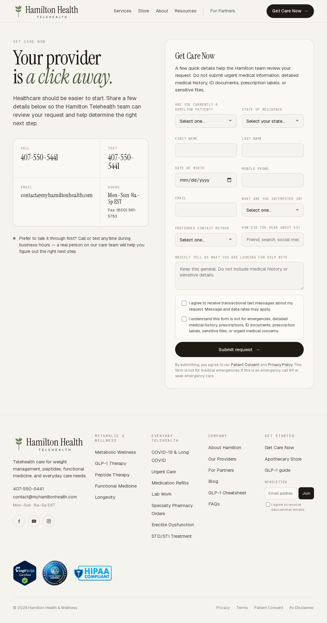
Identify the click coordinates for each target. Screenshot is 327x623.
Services (122, 11)
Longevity (105, 497)
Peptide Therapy (112, 475)
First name (186, 138)
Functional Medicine (116, 486)
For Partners (222, 11)
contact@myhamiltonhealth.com (57, 195)
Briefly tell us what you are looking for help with (231, 257)
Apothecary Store (283, 459)
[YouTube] (34, 521)
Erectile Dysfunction (173, 525)
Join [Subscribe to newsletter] (306, 493)
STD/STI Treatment (172, 536)
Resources (186, 11)
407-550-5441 (39, 157)
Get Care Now (290, 11)
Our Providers (222, 459)
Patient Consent (245, 364)
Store (143, 11)
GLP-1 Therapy (110, 463)
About (162, 11)
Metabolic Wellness (115, 452)
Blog (213, 481)
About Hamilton (224, 447)
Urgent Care (164, 472)
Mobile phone (255, 168)
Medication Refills (170, 483)
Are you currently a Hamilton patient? (196, 107)
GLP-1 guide (277, 470)
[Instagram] (49, 521)
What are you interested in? (272, 199)
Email (180, 198)
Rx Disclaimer (301, 607)
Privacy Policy (280, 364)
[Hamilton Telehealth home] (47, 11)
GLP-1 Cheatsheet (227, 493)
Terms (242, 607)
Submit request (239, 349)
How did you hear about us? (271, 227)
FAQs (214, 504)
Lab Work (162, 494)
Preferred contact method (202, 228)
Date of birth (189, 168)
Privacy (223, 607)
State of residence (262, 109)
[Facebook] (19, 521)
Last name (252, 138)
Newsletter (276, 482)
